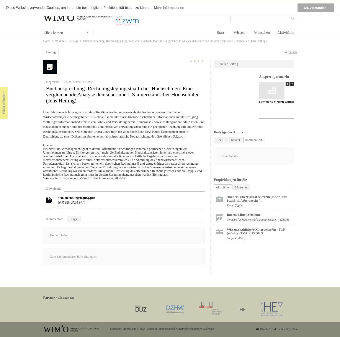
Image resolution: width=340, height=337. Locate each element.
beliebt (235, 140)
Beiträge (74, 41)
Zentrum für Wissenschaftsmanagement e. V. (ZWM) (258, 219)
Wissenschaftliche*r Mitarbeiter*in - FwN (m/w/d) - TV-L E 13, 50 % (256, 231)
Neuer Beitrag (229, 64)
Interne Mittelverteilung (243, 214)
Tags (74, 219)
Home (47, 41)
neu (221, 140)
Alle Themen (53, 33)
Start (220, 32)
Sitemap (209, 329)
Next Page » (292, 84)
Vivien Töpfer (235, 205)
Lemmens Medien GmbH (276, 102)
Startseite (115, 329)
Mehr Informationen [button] (169, 8)
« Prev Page (287, 84)
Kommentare (54, 219)
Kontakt (152, 329)
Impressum (129, 329)
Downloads (53, 188)
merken (292, 52)
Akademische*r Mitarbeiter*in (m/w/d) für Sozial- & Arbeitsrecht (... (257, 198)
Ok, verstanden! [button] (315, 8)
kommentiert (253, 140)
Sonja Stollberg (236, 238)
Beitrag (51, 52)
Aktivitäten (285, 32)
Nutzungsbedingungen (188, 329)
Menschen (262, 32)
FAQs (141, 329)
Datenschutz (166, 329)
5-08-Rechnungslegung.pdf (76, 197)
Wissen (239, 32)
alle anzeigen (66, 297)
